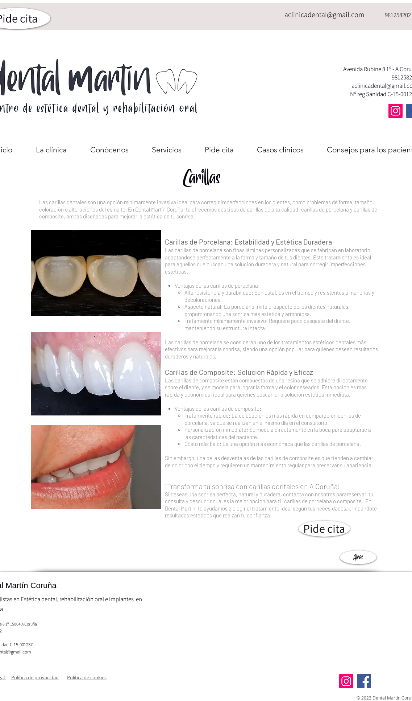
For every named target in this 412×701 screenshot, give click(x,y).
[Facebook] (364, 681)
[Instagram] (395, 111)
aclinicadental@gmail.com (324, 14)
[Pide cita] (324, 529)
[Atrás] (358, 557)
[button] (35, 677)
